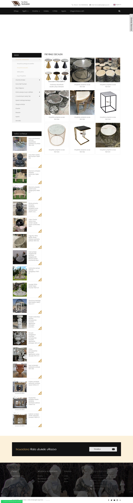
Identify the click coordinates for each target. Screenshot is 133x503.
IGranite (18, 108)
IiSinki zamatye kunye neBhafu (24, 92)
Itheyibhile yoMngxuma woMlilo (25, 63)
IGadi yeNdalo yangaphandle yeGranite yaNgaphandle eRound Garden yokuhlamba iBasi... (34, 256)
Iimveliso (36, 11)
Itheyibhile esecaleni (89, 32)
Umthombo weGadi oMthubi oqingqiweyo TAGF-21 (34, 270)
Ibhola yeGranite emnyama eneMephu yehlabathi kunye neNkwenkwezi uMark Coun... (33, 207)
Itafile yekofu (20, 72)
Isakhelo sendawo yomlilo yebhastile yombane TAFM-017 (34, 415)
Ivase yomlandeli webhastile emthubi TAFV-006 (34, 367)
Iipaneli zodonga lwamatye (23, 100)
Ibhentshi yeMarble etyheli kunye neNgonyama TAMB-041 (34, 189)
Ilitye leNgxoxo (20, 88)
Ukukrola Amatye (20, 80)
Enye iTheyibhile (21, 76)
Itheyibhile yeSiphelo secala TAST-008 (82, 86)
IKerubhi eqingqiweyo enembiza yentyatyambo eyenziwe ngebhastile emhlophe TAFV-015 (34, 338)
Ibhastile (18, 112)
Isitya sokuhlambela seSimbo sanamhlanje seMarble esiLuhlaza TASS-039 (34, 142)
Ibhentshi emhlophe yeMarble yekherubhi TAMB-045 (34, 173)
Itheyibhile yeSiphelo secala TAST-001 (108, 151)
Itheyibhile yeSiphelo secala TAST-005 (82, 118)
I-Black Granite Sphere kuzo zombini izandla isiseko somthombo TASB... (34, 223)
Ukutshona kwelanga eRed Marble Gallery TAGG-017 (34, 302)
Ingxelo (63, 11)
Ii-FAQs (55, 11)
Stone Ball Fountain (21, 84)
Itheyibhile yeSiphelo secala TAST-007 (108, 86)
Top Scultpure (38, 481)
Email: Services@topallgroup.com (100, 5)
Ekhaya (16, 11)
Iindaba (46, 11)
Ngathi (25, 11)
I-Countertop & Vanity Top (23, 96)
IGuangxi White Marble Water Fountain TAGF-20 (34, 286)
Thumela (100, 449)
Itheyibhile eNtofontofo (65, 32)
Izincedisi (18, 120)
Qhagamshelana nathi (77, 11)
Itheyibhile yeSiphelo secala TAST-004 (108, 118)
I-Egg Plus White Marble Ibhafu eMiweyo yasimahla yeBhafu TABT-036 (34, 238)
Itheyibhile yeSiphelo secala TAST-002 (82, 151)
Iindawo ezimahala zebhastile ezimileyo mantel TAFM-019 (34, 383)
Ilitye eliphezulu (38, 479)
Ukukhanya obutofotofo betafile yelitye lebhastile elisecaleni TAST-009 (57, 86)
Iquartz (17, 116)
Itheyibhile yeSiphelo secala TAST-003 (57, 151)
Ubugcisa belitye (20, 104)
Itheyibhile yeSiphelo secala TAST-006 (57, 118)
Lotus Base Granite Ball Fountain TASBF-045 (34, 156)
